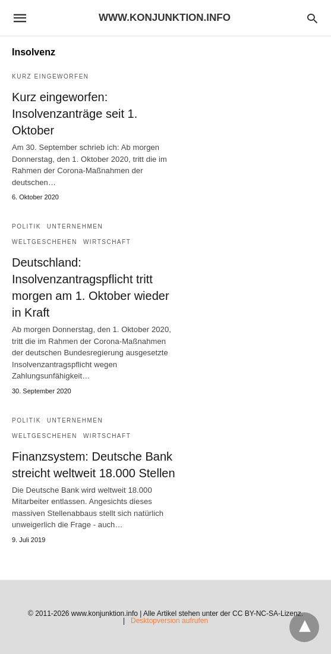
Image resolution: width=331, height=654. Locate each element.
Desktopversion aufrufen (169, 621)
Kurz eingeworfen (50, 76)
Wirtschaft (107, 242)
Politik (26, 226)
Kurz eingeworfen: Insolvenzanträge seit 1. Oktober (74, 113)
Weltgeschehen (44, 242)
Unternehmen (75, 226)
